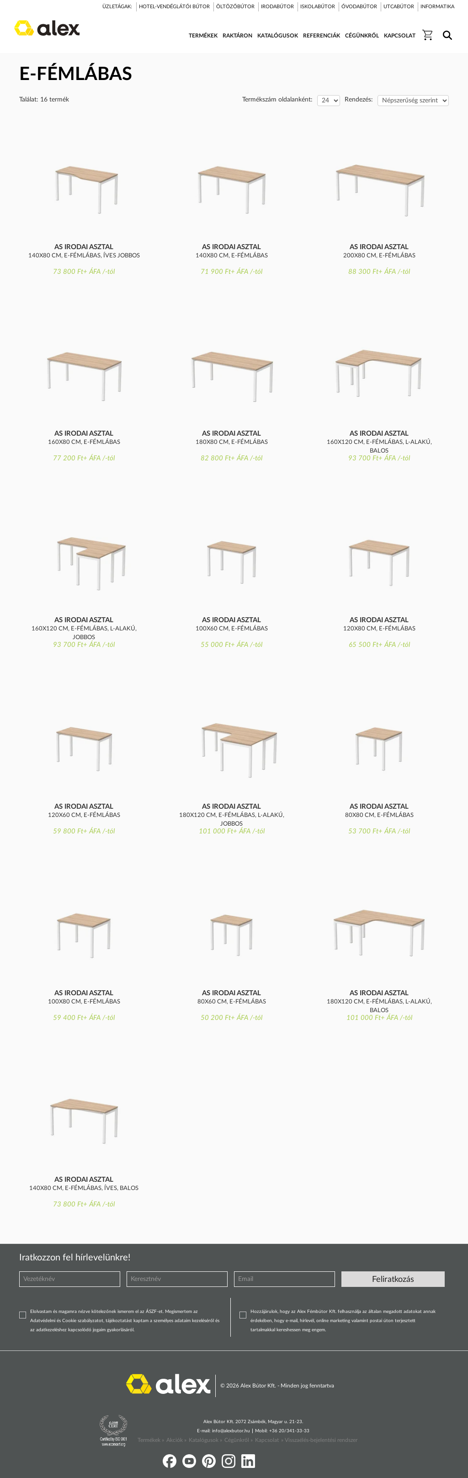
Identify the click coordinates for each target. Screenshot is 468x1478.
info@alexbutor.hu (231, 1431)
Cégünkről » (238, 1440)
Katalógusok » (205, 1440)
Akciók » (176, 1440)
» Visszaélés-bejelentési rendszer (319, 1440)
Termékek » (151, 1440)
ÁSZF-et (154, 1311)
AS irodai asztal (83, 247)
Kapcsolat (267, 1440)
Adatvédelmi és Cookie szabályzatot (66, 1320)
